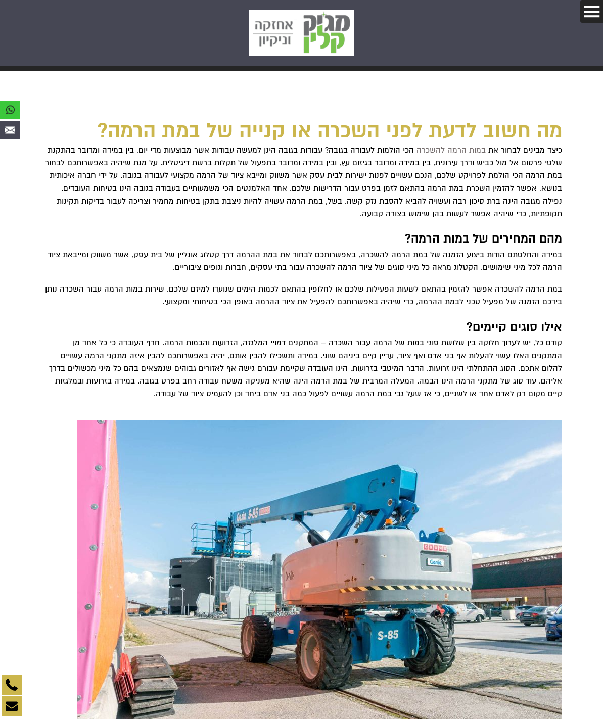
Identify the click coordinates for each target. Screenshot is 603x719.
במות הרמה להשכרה (451, 150)
